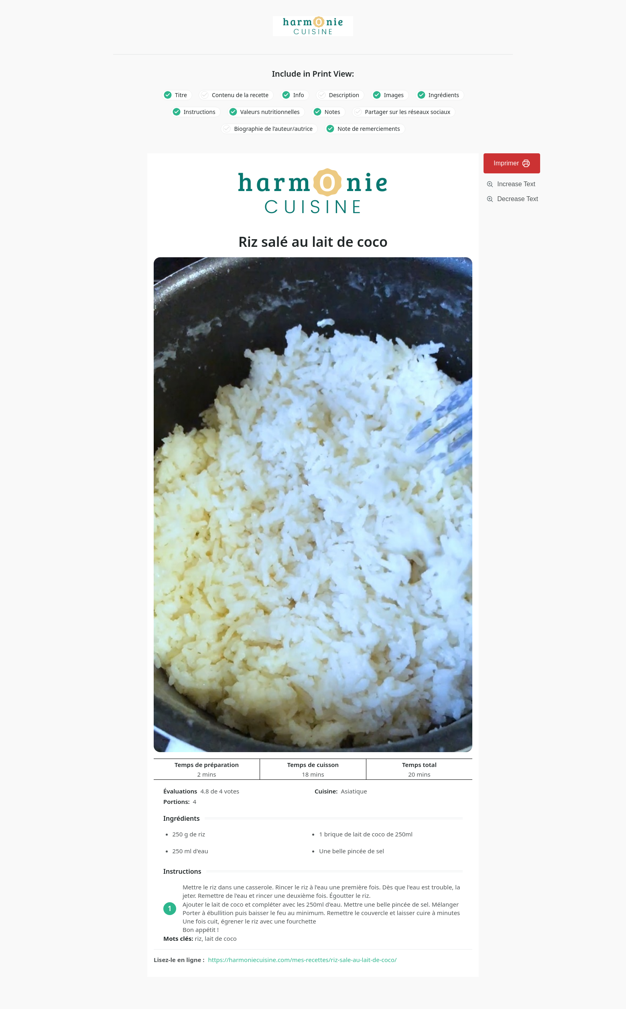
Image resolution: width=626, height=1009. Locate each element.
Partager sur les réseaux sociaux (408, 112)
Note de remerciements (368, 128)
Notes (332, 112)
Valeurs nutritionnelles (270, 112)
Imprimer (512, 163)
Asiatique (354, 791)
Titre (181, 95)
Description (344, 95)
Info (298, 95)
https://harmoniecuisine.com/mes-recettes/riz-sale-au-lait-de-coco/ (302, 960)
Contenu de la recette (240, 95)
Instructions (199, 112)
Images (394, 95)
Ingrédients (444, 95)
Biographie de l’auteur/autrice (273, 128)
